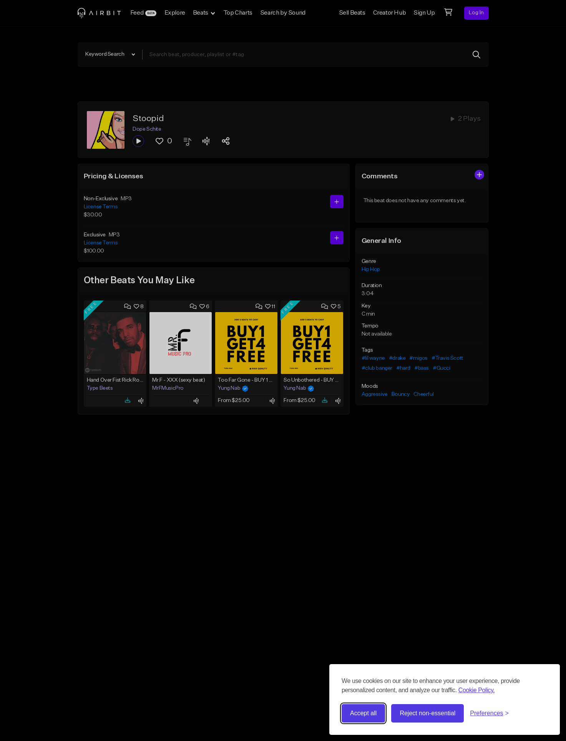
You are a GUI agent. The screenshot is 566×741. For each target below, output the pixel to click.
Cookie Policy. (476, 690)
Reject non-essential (427, 713)
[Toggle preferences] (489, 713)
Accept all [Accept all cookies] (363, 713)
